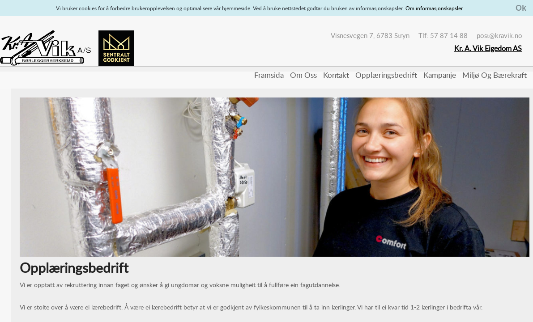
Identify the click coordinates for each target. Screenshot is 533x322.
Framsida (269, 75)
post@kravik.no (499, 35)
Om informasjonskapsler (434, 8)
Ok (521, 8)
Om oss (303, 75)
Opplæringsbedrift (386, 75)
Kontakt (336, 75)
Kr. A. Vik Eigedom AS (488, 48)
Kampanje (439, 75)
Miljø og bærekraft (494, 75)
